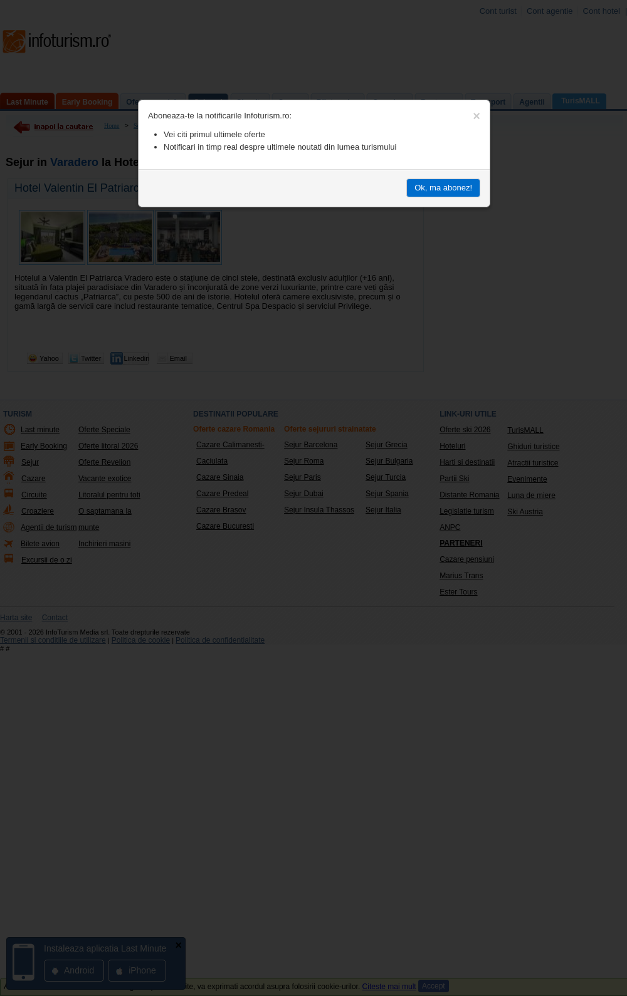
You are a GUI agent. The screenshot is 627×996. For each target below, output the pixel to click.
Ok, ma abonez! (443, 187)
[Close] (476, 116)
